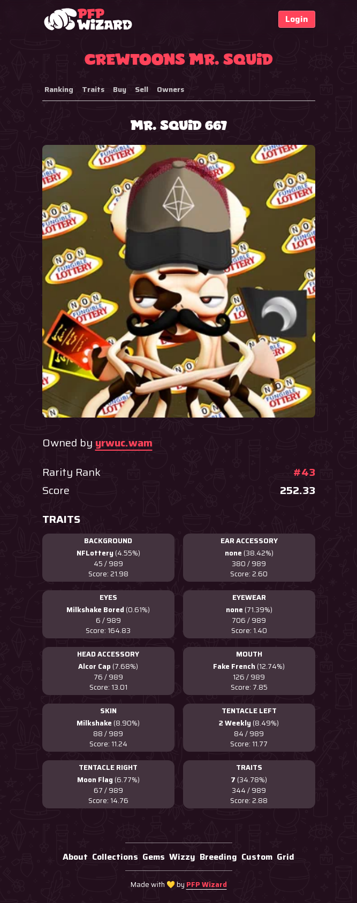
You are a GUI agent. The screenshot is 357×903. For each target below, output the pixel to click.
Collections (115, 857)
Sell (141, 89)
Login (296, 19)
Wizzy (182, 857)
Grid (285, 857)
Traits (93, 89)
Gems (153, 857)
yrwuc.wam (124, 442)
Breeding (218, 857)
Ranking (58, 89)
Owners (170, 89)
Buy (119, 89)
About (75, 857)
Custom (256, 857)
